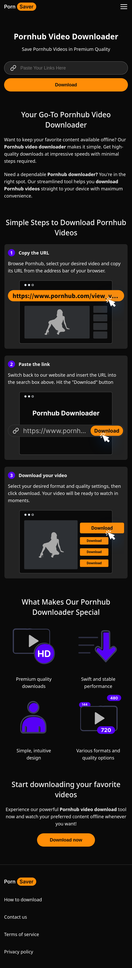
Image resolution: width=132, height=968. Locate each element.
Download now (66, 840)
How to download (23, 899)
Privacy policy (18, 952)
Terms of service (21, 934)
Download (66, 84)
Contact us (15, 917)
